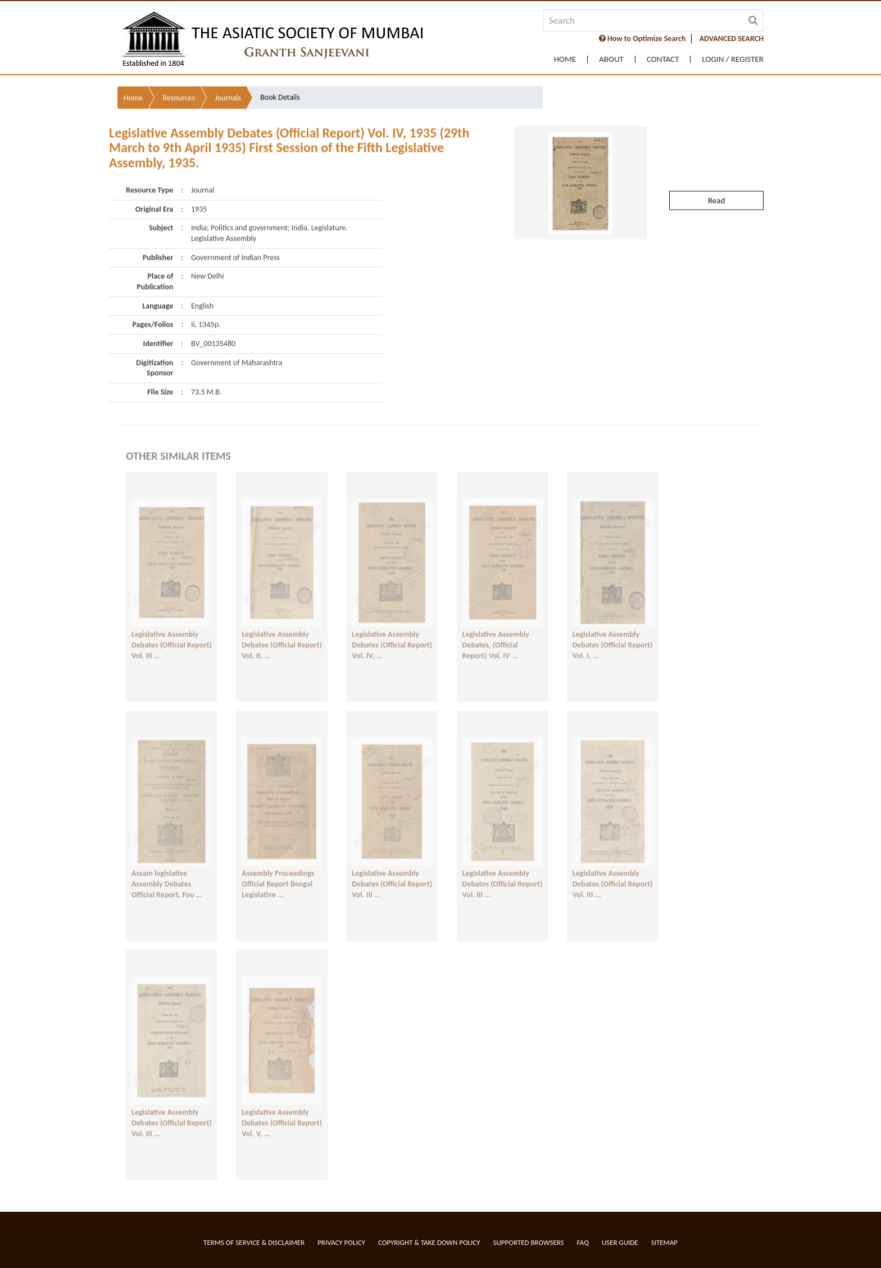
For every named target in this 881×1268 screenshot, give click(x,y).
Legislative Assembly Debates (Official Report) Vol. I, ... (613, 630)
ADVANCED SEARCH (732, 38)
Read (716, 166)
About (611, 59)
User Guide (620, 1242)
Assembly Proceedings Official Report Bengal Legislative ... (278, 869)
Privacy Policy (341, 1242)
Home (565, 59)
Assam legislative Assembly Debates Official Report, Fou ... (166, 869)
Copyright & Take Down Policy (429, 1242)
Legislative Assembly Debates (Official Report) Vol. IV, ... (392, 630)
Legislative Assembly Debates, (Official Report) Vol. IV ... (495, 630)
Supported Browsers (528, 1242)
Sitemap (664, 1242)
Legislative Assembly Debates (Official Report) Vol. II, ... (282, 630)
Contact (663, 59)
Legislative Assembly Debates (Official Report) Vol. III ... (171, 630)
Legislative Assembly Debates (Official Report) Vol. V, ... (282, 1108)
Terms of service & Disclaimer (254, 1242)
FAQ (583, 1242)
